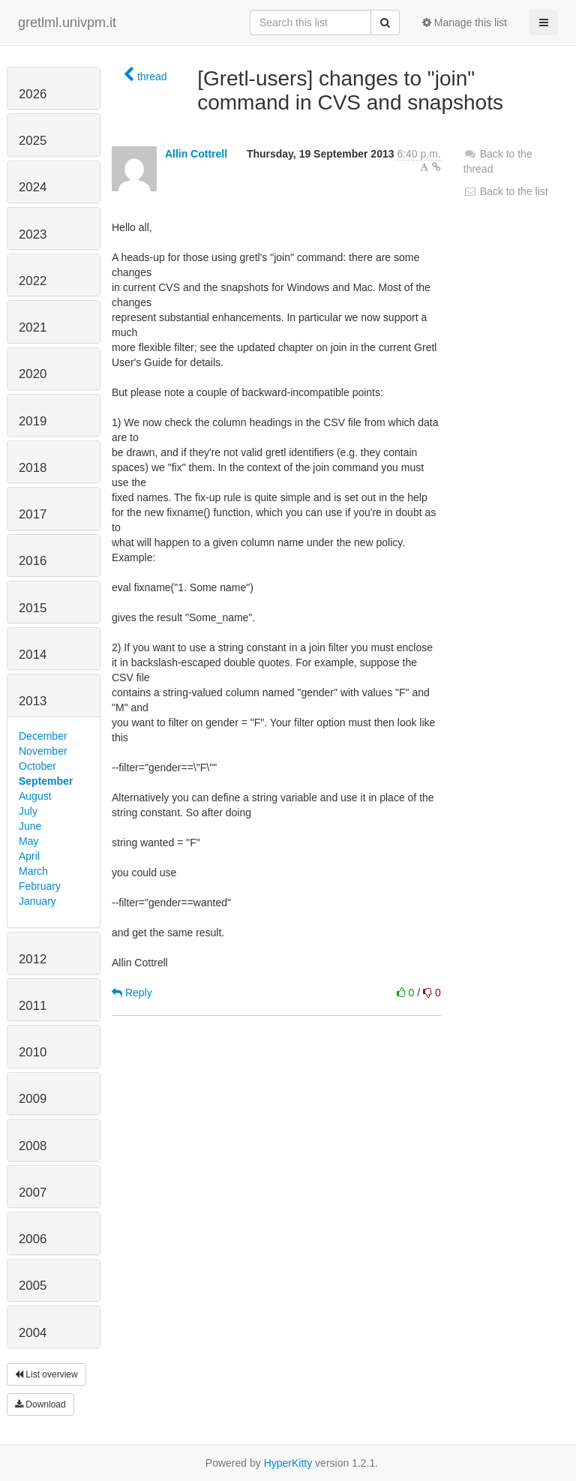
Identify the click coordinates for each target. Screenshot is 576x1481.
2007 (32, 1192)
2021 (32, 327)
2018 (32, 468)
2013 (32, 701)
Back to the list (506, 191)
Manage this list (464, 23)
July (28, 811)
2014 (32, 654)
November (43, 751)
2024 (32, 187)
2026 (32, 94)
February (40, 886)
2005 (32, 1285)
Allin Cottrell (196, 154)
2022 (32, 281)
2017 (32, 514)
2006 (32, 1239)
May (28, 841)
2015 (32, 608)
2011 (32, 1006)
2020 (32, 374)
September (46, 781)
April (29, 856)
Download (40, 1404)
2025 (32, 141)
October (37, 766)
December (43, 736)
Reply (132, 993)
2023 (32, 234)
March (33, 871)
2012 (32, 959)
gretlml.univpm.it (67, 22)
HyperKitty (288, 1463)
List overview (46, 1374)
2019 (32, 421)
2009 (32, 1099)
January (37, 901)
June (30, 826)
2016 (32, 561)
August (35, 796)
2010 (32, 1052)
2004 (32, 1333)
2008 (32, 1146)
